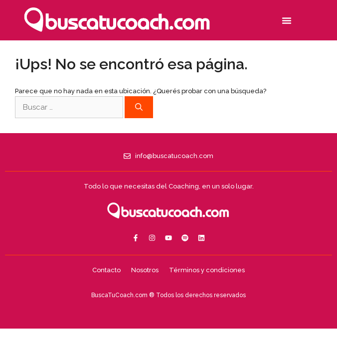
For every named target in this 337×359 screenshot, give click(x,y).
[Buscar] (139, 107)
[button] (286, 20)
